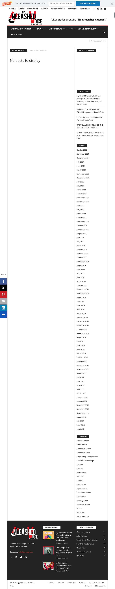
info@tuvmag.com (26, 552)
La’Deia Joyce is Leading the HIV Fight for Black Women (89, 118)
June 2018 (81, 345)
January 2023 (82, 194)
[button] (57, 3)
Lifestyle (80, 481)
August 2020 (81, 266)
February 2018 (82, 357)
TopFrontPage (82, 489)
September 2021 (83, 230)
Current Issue (32, 9)
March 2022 (81, 214)
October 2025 (82, 150)
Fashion (80, 465)
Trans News (81, 497)
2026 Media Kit (85, 9)
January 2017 (82, 401)
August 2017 (81, 373)
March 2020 (81, 282)
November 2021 (83, 222)
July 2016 (80, 421)
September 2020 (83, 262)
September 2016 (83, 413)
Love (73, 29)
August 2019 (81, 297)
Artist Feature (82, 445)
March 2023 (81, 190)
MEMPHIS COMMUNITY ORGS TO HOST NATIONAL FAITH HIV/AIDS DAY (90, 135)
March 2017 (81, 393)
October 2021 (82, 226)
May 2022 (80, 210)
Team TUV (12, 9)
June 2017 (81, 381)
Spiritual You (81, 485)
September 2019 (83, 293)
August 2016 (81, 417)
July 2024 (80, 162)
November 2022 (83, 198)
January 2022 (82, 218)
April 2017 (80, 389)
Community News (83, 453)
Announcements (83, 441)
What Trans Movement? (22, 29)
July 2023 (80, 182)
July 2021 (80, 238)
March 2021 (81, 246)
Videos (79, 509)
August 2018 (81, 337)
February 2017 (82, 397)
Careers (21, 9)
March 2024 (81, 170)
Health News (81, 473)
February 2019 (82, 317)
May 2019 (80, 309)
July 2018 (80, 341)
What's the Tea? (83, 517)
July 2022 (80, 206)
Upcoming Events (83, 505)
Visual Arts (81, 513)
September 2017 (83, 369)
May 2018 (80, 349)
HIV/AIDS (41, 29)
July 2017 (80, 377)
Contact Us (72, 9)
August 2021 (81, 234)
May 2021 (80, 242)
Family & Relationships (85, 461)
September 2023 (83, 178)
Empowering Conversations (87, 457)
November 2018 (83, 325)
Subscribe (44, 9)
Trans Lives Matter (84, 493)
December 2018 (83, 321)
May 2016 (80, 429)
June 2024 (81, 166)
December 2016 (83, 405)
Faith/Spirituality (58, 29)
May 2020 (80, 274)
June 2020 (81, 270)
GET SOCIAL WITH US (58, 9)
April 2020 (80, 278)
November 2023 (83, 174)
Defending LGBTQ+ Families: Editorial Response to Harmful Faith (90, 110)
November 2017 (83, 365)
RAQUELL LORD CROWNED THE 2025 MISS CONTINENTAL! (90, 126)
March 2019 (81, 313)
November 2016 (83, 409)
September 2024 (83, 158)
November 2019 (83, 290)
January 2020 (82, 286)
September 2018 (83, 333)
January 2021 (82, 250)
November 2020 (83, 254)
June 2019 (81, 305)
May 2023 (80, 186)
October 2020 (82, 258)
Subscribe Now (88, 3)
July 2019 (80, 301)
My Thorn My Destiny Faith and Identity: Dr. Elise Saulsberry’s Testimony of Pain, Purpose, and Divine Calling (89, 100)
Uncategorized (82, 501)
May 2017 (80, 385)
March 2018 (81, 353)
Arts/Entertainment (88, 29)
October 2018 (82, 329)
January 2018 (82, 361)
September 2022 (83, 202)
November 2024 (83, 154)
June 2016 (81, 425)
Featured (80, 469)
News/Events (17, 35)
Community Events (84, 449)
